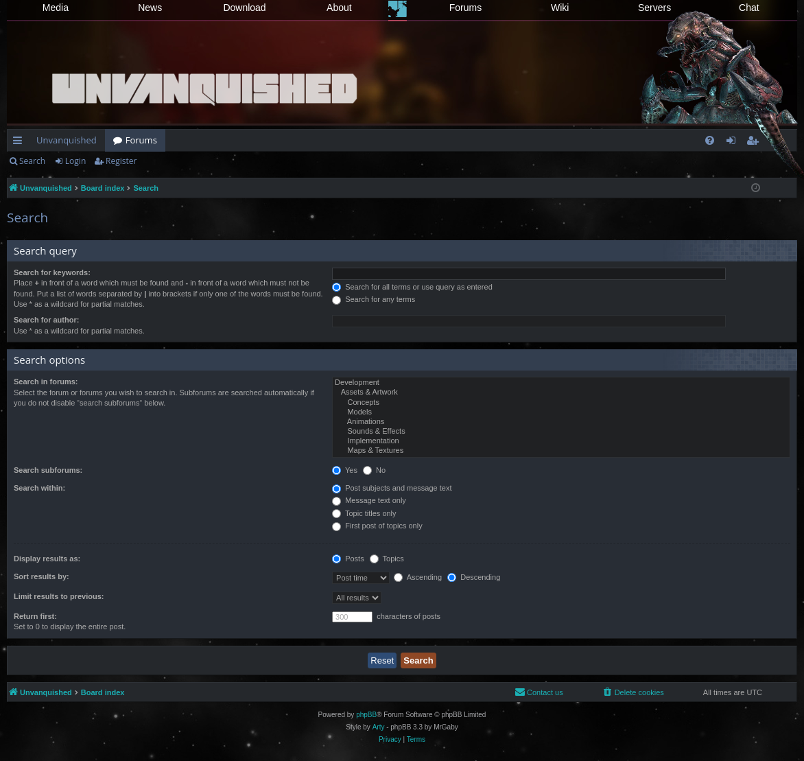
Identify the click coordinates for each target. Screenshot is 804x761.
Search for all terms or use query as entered (412, 287)
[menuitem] (709, 140)
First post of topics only (377, 526)
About (339, 7)
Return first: (35, 616)
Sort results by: (41, 576)
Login (75, 161)
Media (56, 7)
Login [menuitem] (734, 143)
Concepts (561, 403)
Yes (344, 470)
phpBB (366, 714)
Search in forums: (46, 381)
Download (244, 7)
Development (561, 383)
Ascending (418, 577)
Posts (348, 558)
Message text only (369, 500)
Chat (749, 7)
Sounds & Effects (561, 431)
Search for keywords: (52, 272)
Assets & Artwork (561, 392)
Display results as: (47, 558)
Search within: (39, 488)
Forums (465, 7)
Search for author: (46, 320)
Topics (387, 558)
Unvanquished (66, 140)
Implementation (561, 441)
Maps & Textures (561, 451)
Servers (654, 7)
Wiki (560, 7)
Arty (379, 727)
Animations (561, 422)
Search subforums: (48, 470)
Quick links (20, 143)
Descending (473, 577)
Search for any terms (373, 299)
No (374, 470)
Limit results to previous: (59, 596)
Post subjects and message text (391, 488)
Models (561, 412)
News (150, 7)
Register (121, 161)
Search (32, 161)
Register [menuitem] (755, 143)
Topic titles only (364, 513)
